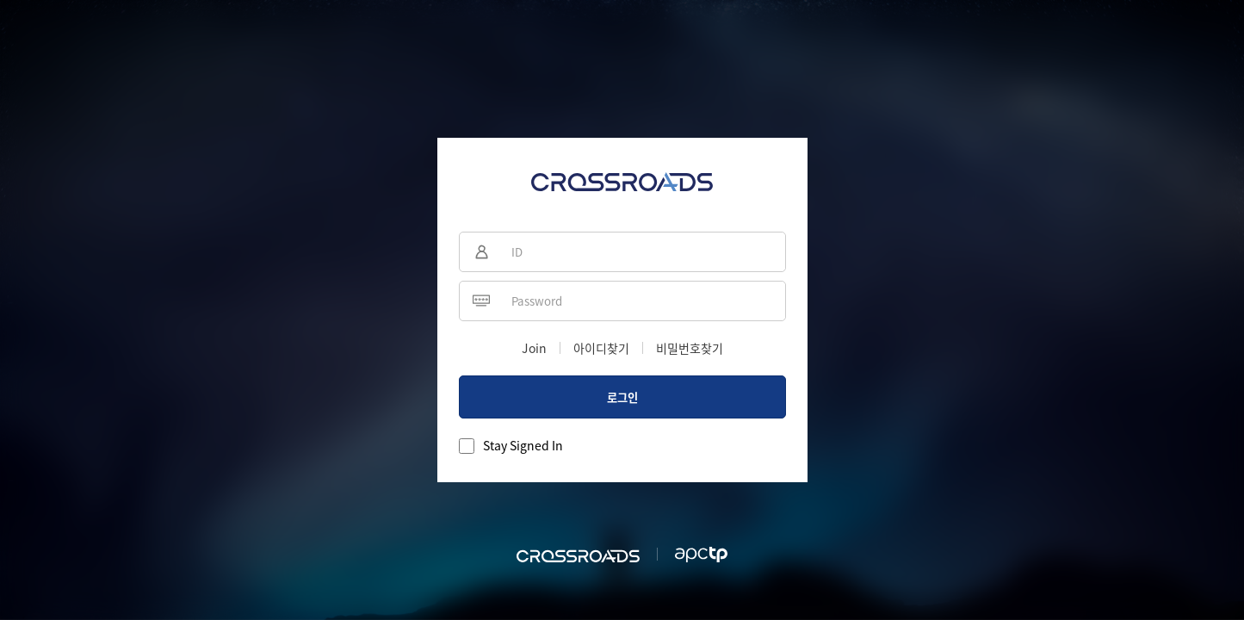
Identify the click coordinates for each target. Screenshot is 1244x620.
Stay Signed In (523, 445)
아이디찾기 (601, 347)
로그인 (622, 397)
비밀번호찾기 (689, 347)
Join (534, 347)
